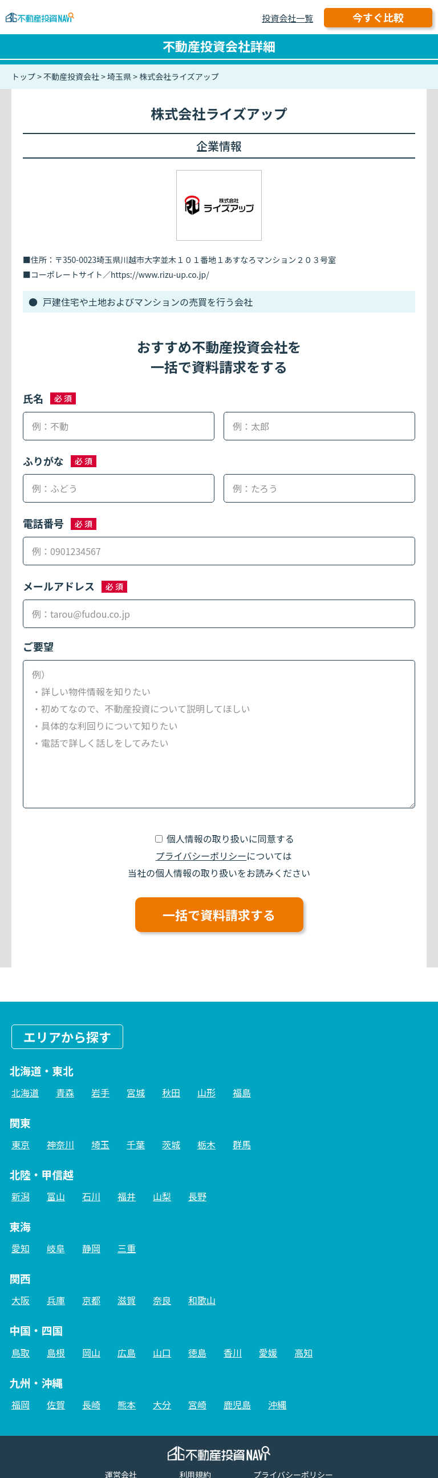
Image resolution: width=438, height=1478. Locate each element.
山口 (162, 1352)
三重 (126, 1248)
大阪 (20, 1300)
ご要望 (38, 646)
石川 (91, 1196)
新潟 (20, 1196)
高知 (303, 1352)
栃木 (206, 1144)
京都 (91, 1300)
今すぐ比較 (378, 17)
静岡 (91, 1248)
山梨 (162, 1196)
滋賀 (126, 1300)
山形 (206, 1092)
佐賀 (56, 1404)
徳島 (197, 1352)
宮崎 (197, 1404)
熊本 (126, 1404)
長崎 (91, 1404)
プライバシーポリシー (201, 855)
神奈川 (60, 1144)
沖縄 (277, 1404)
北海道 (25, 1092)
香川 (233, 1352)
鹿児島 (237, 1404)
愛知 (20, 1248)
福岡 (20, 1404)
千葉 (136, 1144)
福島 (242, 1092)
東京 (20, 1144)
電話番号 (43, 523)
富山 (56, 1196)
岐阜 (56, 1248)
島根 (56, 1352)
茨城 (171, 1144)
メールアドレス (59, 585)
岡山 (91, 1352)
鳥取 (20, 1352)
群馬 (242, 1144)
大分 (162, 1404)
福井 (126, 1196)
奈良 (162, 1300)
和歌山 (202, 1300)
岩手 (100, 1092)
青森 (65, 1092)
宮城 (136, 1092)
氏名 (33, 398)
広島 (126, 1352)
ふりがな (43, 460)
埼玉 (100, 1144)
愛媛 (268, 1352)
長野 (197, 1196)
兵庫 (56, 1300)
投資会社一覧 (287, 18)
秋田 (171, 1092)
